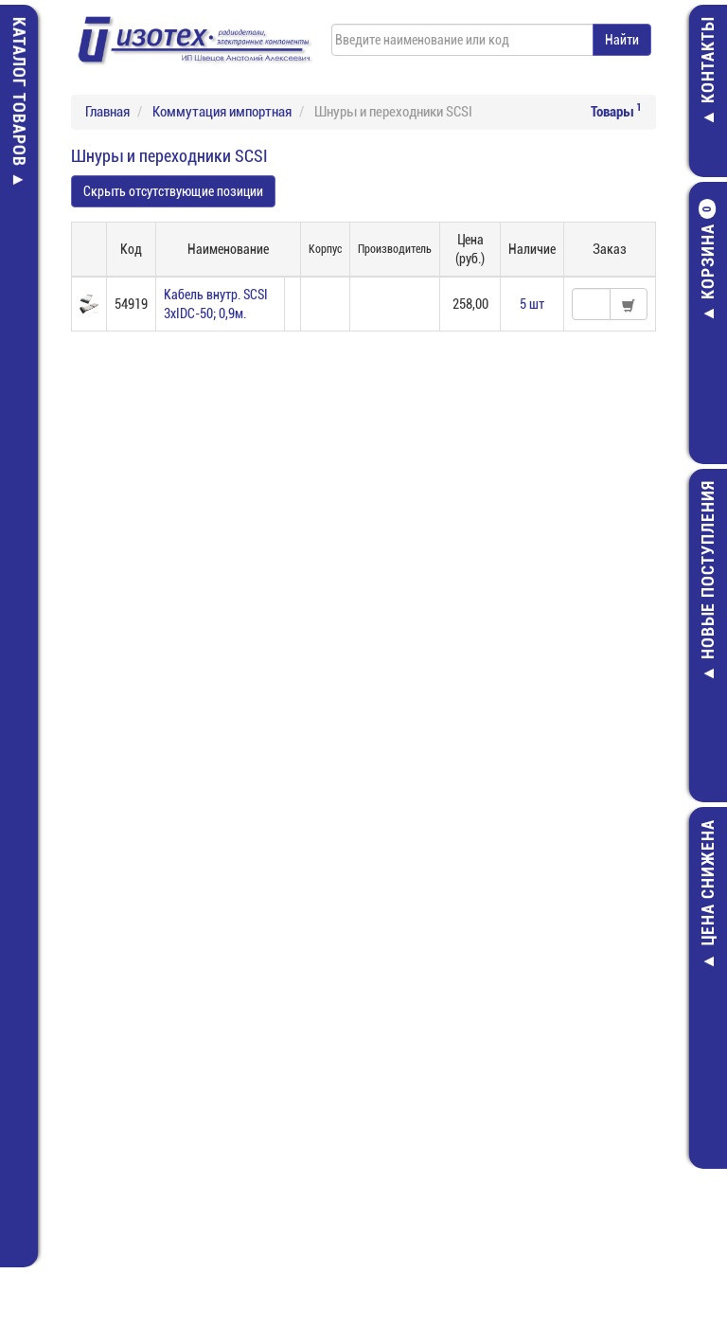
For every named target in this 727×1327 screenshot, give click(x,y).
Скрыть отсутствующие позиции (173, 191)
